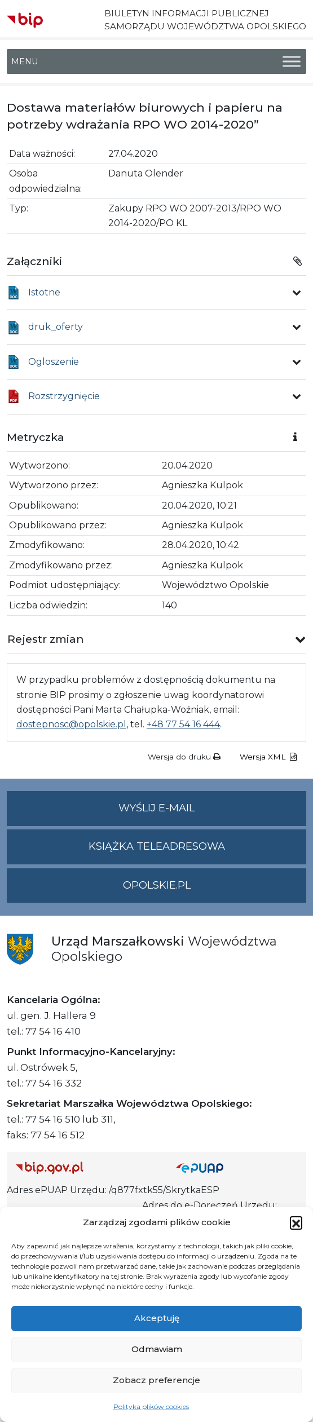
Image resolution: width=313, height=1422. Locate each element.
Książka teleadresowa (157, 846)
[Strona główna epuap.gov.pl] (237, 1167)
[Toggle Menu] (292, 61)
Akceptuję (156, 1318)
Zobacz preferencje (156, 1380)
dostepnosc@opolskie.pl (71, 724)
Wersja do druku (184, 756)
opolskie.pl (157, 885)
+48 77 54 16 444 (183, 724)
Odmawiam (156, 1349)
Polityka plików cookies (151, 1406)
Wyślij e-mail (212, 813)
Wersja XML (268, 756)
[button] (296, 1222)
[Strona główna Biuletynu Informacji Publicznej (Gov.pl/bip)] (87, 1167)
